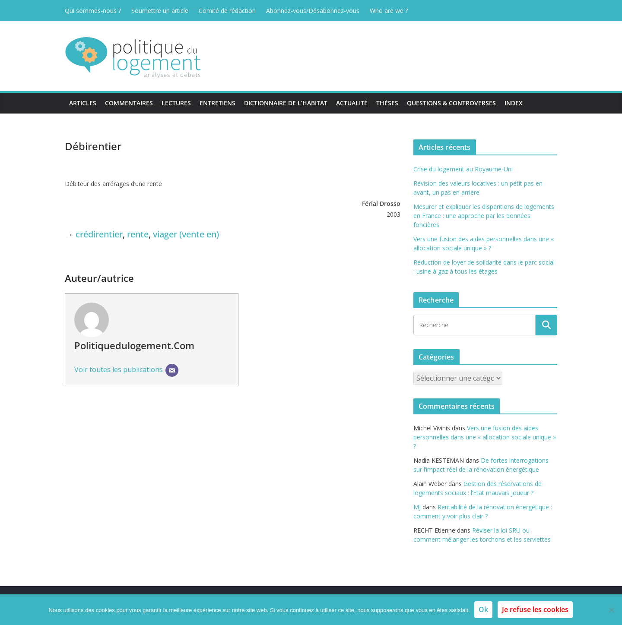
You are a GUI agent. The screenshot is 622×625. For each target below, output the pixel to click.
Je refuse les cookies (535, 609)
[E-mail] (171, 370)
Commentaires (129, 103)
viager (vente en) (186, 234)
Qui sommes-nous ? (93, 10)
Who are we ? (389, 10)
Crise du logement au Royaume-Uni (463, 169)
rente (138, 234)
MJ (417, 507)
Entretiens (217, 103)
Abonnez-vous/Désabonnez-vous (312, 10)
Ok (483, 609)
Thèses (387, 103)
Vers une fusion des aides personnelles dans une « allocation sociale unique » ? (484, 437)
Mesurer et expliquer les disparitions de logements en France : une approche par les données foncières (483, 215)
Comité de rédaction (227, 10)
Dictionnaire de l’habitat (285, 103)
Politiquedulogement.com (134, 345)
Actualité (352, 103)
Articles (82, 103)
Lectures (176, 103)
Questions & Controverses (451, 103)
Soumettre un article (159, 10)
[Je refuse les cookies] (611, 610)
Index (514, 103)
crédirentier (99, 234)
